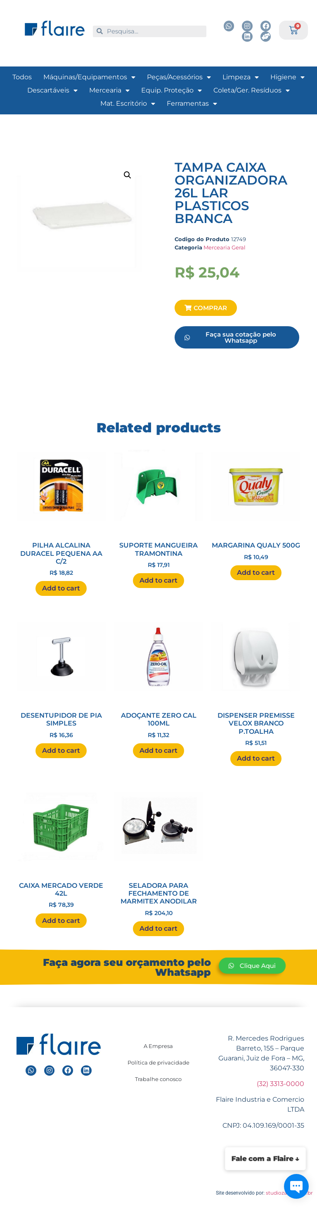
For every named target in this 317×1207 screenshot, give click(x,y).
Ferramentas (192, 103)
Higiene (287, 77)
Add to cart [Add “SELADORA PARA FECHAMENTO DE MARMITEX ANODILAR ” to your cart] (158, 928)
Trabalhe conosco (158, 1079)
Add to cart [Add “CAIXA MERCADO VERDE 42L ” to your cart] (61, 921)
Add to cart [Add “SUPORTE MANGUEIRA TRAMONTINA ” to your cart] (158, 580)
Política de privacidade (158, 1062)
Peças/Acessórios (179, 77)
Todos (22, 77)
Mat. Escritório (127, 103)
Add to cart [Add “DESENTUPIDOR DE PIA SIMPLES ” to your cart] (61, 750)
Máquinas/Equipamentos (89, 77)
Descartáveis (52, 90)
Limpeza (240, 77)
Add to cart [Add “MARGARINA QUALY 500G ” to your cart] (256, 572)
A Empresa (158, 1046)
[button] (206, 308)
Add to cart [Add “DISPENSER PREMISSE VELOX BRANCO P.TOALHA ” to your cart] (256, 758)
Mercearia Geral (224, 247)
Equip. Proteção (171, 90)
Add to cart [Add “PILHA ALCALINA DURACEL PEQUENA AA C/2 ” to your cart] (61, 588)
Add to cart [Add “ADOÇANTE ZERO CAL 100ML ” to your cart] (158, 750)
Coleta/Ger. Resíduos (251, 90)
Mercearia (109, 90)
